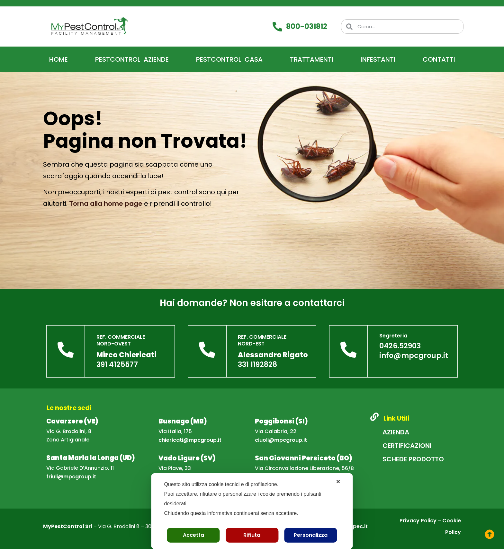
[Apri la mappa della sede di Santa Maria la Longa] (90, 458)
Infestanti (378, 59)
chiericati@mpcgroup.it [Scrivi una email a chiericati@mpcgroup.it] (189, 440)
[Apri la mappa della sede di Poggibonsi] (281, 421)
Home (58, 59)
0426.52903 (400, 346)
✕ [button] (338, 481)
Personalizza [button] (311, 535)
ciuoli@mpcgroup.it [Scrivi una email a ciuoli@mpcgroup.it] (281, 440)
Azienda (395, 432)
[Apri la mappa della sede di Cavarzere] (72, 421)
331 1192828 (257, 365)
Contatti (439, 59)
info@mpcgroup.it (413, 356)
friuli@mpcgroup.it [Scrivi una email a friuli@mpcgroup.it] (71, 476)
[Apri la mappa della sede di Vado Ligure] (187, 458)
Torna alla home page (105, 203)
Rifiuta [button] (251, 535)
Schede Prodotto (413, 459)
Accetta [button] (193, 535)
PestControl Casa (229, 59)
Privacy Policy (418, 520)
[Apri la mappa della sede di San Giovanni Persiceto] (303, 458)
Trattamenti (311, 59)
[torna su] (489, 534)
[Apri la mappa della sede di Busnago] (182, 421)
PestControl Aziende (132, 59)
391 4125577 (117, 365)
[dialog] (252, 511)
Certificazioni (406, 445)
